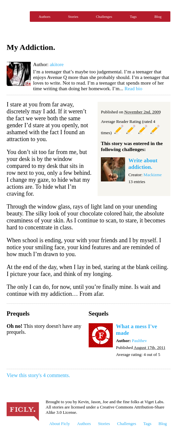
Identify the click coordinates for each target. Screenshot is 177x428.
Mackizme (153, 174)
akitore (57, 64)
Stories (73, 17)
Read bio (133, 88)
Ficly (16, 16)
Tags (133, 17)
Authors (44, 17)
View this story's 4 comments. (38, 375)
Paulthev (139, 340)
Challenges (104, 17)
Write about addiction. (142, 163)
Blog (158, 17)
